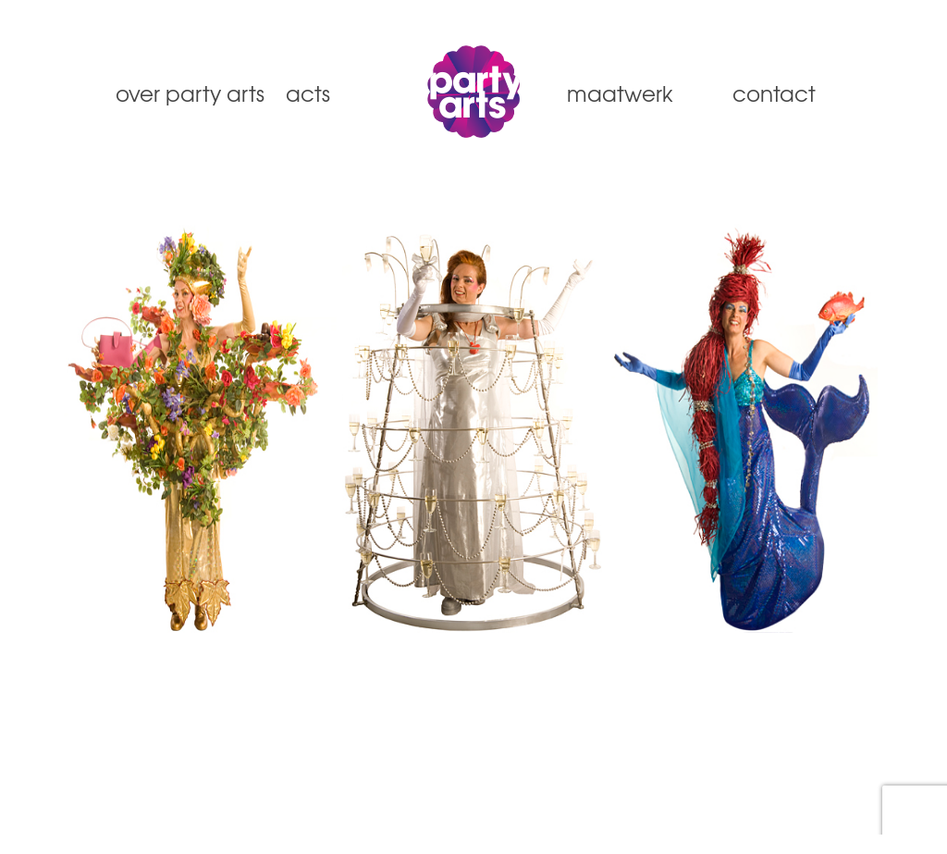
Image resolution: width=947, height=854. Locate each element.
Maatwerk (620, 92)
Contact (774, 92)
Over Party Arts (182, 92)
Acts (308, 92)
